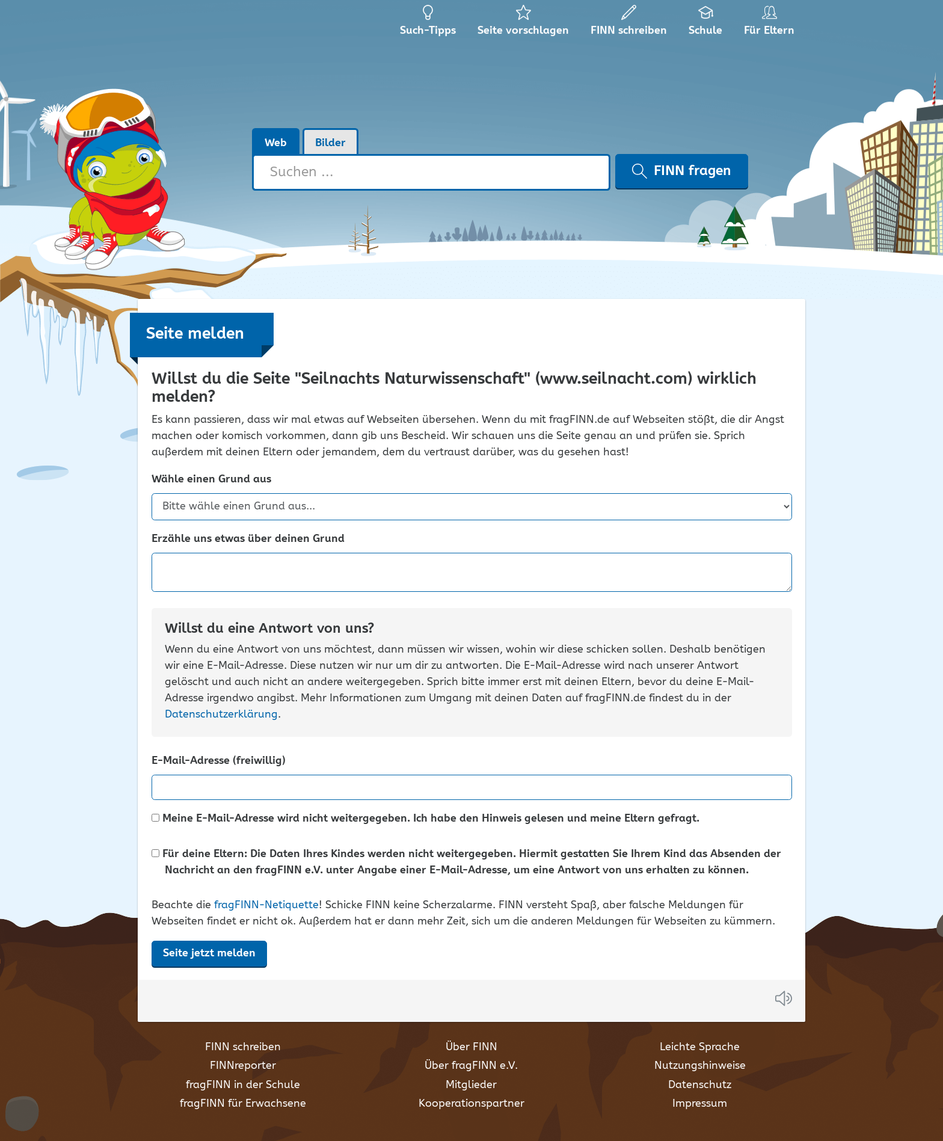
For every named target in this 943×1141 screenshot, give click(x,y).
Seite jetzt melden (209, 953)
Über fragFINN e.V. (471, 1065)
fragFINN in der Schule (243, 1085)
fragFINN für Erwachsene (243, 1103)
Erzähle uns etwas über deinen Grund (248, 539)
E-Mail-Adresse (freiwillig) (219, 761)
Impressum (699, 1103)
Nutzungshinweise (700, 1065)
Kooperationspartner (471, 1103)
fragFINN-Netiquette (266, 905)
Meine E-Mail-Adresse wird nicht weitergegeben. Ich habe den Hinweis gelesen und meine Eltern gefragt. (425, 819)
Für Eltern (771, 24)
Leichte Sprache (700, 1047)
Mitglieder (471, 1085)
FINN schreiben (243, 1047)
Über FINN (471, 1047)
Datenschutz (699, 1085)
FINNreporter (243, 1065)
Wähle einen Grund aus (211, 480)
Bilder (330, 143)
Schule (705, 24)
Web (276, 143)
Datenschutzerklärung (221, 714)
